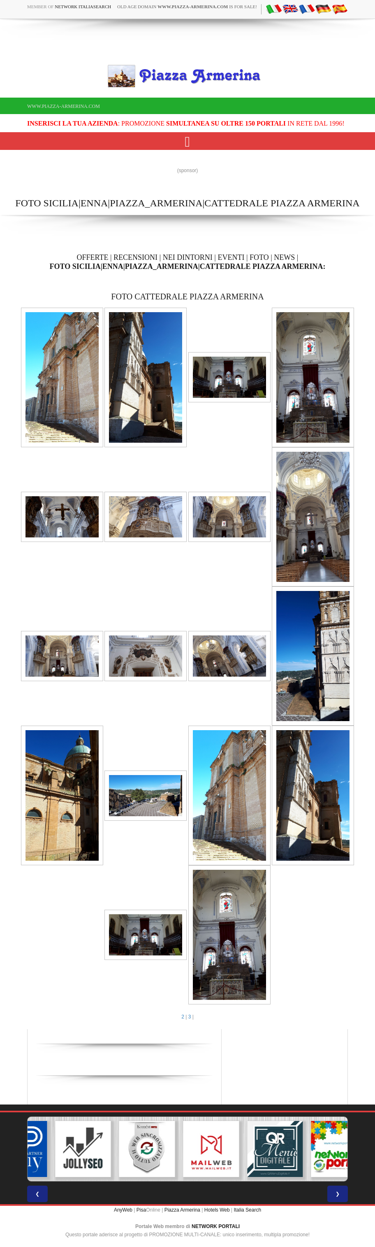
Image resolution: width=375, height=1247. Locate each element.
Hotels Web (217, 1210)
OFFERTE (93, 257)
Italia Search (247, 1210)
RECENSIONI (135, 257)
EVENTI (231, 257)
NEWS (284, 257)
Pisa (141, 1210)
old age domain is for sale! (187, 6)
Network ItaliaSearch (83, 6)
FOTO (259, 257)
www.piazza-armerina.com (63, 106)
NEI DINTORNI (188, 257)
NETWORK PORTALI (216, 1226)
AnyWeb (123, 1210)
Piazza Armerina (182, 1210)
